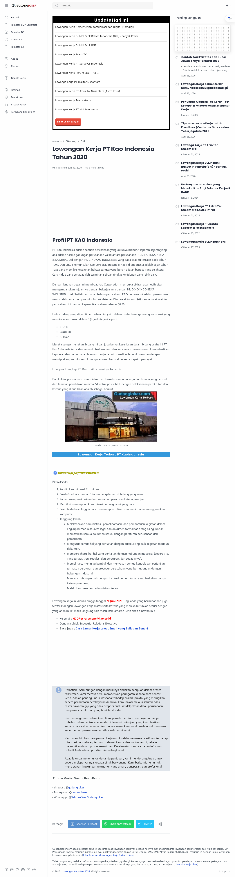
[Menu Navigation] (6, 5)
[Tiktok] (34, 869)
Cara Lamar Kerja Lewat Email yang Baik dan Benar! (112, 628)
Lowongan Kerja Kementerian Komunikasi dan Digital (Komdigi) (94, 27)
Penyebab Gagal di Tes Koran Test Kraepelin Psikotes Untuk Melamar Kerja (205, 105)
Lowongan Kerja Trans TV (70, 54)
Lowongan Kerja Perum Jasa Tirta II (77, 72)
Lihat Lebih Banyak (68, 121)
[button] (228, 5)
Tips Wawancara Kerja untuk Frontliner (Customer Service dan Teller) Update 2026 (205, 127)
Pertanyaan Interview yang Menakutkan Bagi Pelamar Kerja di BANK (205, 188)
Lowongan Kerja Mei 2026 (76, 871)
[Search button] (56, 5)
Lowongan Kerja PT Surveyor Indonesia (79, 63)
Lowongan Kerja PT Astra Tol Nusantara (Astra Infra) (87, 91)
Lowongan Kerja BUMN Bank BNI (75, 45)
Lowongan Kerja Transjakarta (73, 100)
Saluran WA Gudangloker (87, 797)
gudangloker (76, 787)
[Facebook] (6, 869)
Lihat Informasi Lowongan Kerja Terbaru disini (108, 855)
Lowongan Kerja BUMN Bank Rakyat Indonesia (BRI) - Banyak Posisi (96, 36)
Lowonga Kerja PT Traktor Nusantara (77, 82)
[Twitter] (17, 869)
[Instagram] (12, 869)
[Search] (102, 5)
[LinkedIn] (28, 869)
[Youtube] (23, 869)
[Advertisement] (124, 202)
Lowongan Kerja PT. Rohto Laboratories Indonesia (199, 226)
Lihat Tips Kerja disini (186, 864)
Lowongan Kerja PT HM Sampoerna (77, 109)
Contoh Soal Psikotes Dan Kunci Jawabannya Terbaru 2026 (203, 59)
